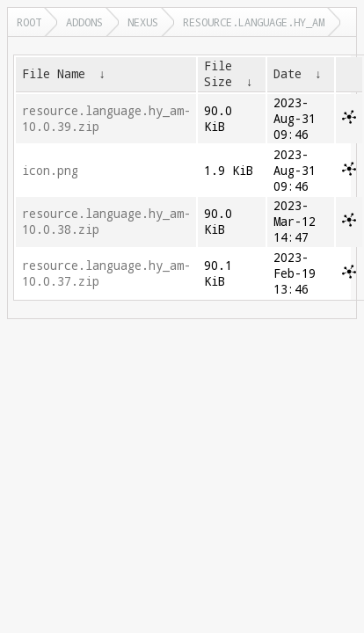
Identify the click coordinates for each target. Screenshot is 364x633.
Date (287, 74)
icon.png (50, 170)
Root (29, 22)
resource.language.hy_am (253, 22)
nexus (142, 22)
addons (84, 22)
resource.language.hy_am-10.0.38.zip (106, 221)
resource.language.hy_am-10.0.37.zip (106, 273)
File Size (218, 74)
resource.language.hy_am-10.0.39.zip (106, 119)
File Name (53, 74)
